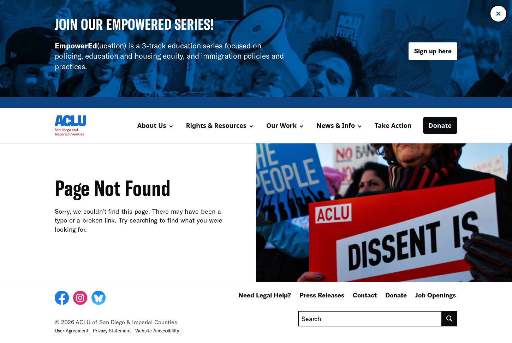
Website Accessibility (157, 330)
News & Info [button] (335, 125)
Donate (440, 125)
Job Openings (435, 295)
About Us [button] (151, 125)
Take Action (393, 125)
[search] (449, 318)
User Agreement (72, 330)
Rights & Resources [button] (216, 125)
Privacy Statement (112, 330)
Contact (365, 295)
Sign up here (433, 51)
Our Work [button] (281, 125)
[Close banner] (498, 13)
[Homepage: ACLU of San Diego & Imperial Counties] (79, 125)
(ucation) (90, 45)
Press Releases (321, 295)
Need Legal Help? (264, 295)
